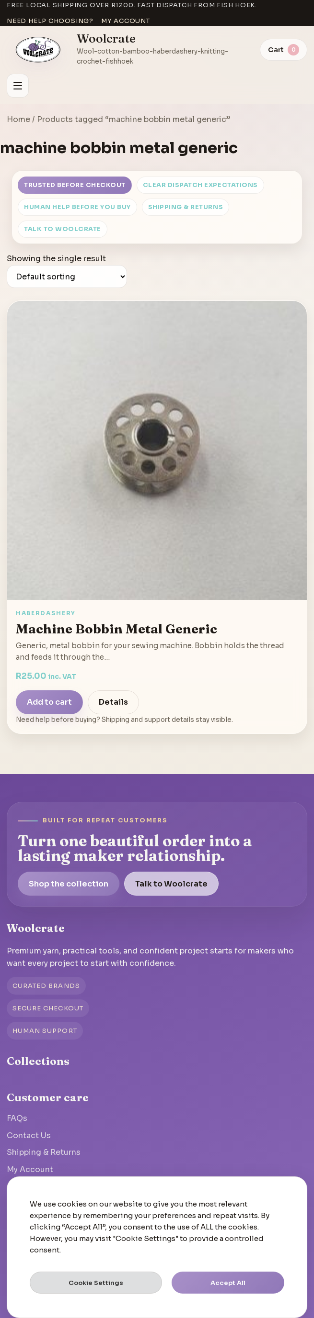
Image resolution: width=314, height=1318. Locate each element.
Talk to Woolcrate (62, 229)
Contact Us (29, 1135)
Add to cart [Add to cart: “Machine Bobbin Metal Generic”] (49, 702)
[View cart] (283, 50)
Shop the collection (68, 884)
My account (125, 21)
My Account (30, 1169)
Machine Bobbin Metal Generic (116, 628)
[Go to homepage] (38, 50)
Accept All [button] (227, 1283)
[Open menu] (18, 86)
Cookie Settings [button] (96, 1283)
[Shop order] (67, 276)
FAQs (17, 1118)
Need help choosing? (50, 21)
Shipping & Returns (185, 207)
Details (113, 702)
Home (18, 119)
